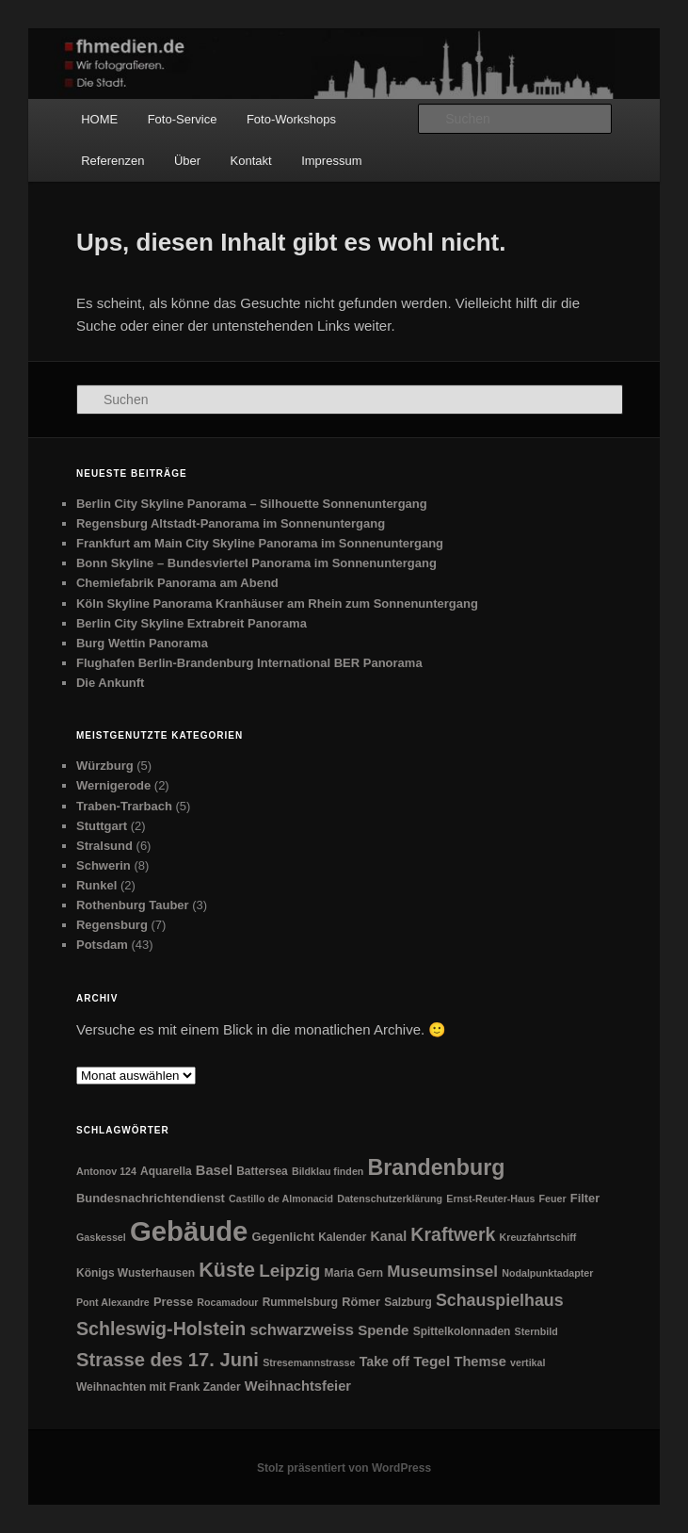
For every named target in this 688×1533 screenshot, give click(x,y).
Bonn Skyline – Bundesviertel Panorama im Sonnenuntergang (256, 563)
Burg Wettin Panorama (142, 643)
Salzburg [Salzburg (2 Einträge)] (408, 1302)
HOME (99, 119)
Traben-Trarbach (124, 806)
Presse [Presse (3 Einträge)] (173, 1302)
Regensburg (112, 925)
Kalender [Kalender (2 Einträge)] (342, 1237)
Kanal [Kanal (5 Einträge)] (389, 1236)
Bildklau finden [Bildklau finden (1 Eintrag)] (327, 1171)
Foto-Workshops (291, 119)
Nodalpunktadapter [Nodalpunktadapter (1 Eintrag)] (547, 1273)
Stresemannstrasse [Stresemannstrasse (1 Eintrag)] (309, 1362)
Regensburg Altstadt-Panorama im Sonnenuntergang (230, 523)
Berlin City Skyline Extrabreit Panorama (191, 623)
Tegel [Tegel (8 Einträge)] (431, 1361)
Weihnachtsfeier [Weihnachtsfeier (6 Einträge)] (298, 1386)
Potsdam (102, 945)
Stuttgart (101, 826)
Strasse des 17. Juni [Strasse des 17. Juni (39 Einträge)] (167, 1359)
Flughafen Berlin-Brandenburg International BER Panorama (249, 663)
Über (187, 161)
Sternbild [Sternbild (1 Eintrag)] (536, 1331)
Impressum (331, 161)
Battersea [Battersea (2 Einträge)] (262, 1171)
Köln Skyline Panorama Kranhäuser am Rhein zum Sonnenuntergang (277, 603)
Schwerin (103, 865)
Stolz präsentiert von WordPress (344, 1468)
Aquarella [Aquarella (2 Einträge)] (166, 1171)
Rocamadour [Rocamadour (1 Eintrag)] (227, 1302)
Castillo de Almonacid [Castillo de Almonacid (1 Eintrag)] (281, 1198)
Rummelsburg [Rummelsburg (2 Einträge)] (300, 1302)
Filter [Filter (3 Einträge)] (585, 1198)
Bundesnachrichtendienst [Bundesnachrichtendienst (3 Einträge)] (150, 1198)
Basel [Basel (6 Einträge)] (214, 1170)
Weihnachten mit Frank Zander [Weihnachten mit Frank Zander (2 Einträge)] (158, 1387)
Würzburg (105, 765)
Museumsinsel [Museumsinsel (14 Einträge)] (442, 1271)
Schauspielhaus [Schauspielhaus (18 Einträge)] (500, 1300)
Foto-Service (182, 119)
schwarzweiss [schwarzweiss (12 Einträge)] (301, 1330)
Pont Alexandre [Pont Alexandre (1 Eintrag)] (113, 1302)
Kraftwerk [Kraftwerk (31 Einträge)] (452, 1234)
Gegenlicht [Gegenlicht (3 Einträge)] (283, 1237)
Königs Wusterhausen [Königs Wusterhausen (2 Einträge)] (135, 1273)
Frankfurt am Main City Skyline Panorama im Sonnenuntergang (259, 543)
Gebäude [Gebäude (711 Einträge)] (189, 1231)
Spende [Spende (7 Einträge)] (383, 1330)
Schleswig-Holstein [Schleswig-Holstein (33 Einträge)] (161, 1328)
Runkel (96, 885)
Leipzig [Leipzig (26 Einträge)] (289, 1270)
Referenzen (112, 161)
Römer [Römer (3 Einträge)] (361, 1302)
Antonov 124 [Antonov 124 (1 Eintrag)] (106, 1171)
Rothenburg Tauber (132, 905)
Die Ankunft (110, 683)
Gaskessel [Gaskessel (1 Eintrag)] (101, 1237)
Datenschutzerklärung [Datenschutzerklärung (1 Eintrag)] (389, 1198)
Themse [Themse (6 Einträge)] (480, 1361)
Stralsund (104, 846)
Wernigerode (113, 785)
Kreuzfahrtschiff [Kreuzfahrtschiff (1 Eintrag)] (538, 1237)
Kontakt (251, 161)
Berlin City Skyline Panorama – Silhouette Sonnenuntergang (251, 504)
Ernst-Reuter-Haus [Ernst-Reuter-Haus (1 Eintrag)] (490, 1198)
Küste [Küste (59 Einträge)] (227, 1270)
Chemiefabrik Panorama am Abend (177, 583)
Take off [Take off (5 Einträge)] (384, 1361)
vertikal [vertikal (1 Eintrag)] (527, 1362)
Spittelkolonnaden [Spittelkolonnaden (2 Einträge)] (462, 1331)
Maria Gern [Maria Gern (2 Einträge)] (354, 1273)
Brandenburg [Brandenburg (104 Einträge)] (435, 1167)
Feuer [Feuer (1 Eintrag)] (553, 1198)
